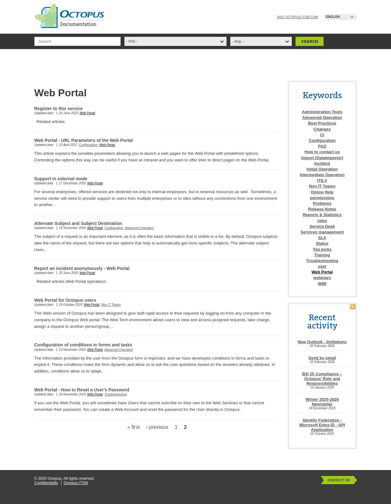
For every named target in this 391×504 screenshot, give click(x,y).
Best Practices (322, 123)
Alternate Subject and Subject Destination (78, 223)
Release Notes (322, 209)
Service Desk (322, 226)
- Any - (238, 41)
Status (322, 243)
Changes (322, 129)
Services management (322, 232)
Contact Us (339, 480)
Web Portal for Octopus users (65, 300)
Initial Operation (322, 169)
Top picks (322, 249)
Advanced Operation (139, 228)
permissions (322, 197)
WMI (322, 283)
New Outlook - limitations (322, 341)
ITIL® (322, 180)
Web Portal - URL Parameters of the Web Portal (83, 140)
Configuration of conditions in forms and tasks (83, 344)
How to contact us (322, 151)
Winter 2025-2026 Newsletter (322, 401)
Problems (322, 203)
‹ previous (157, 427)
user (322, 266)
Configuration (88, 145)
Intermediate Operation (322, 174)
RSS (353, 307)
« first (133, 427)
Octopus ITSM (76, 483)
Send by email (322, 358)
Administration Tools (322, 111)
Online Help (322, 192)
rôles (322, 220)
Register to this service (58, 108)
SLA (322, 237)
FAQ (322, 146)
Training (322, 255)
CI (322, 134)
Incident (322, 163)
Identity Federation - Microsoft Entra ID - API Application (322, 425)
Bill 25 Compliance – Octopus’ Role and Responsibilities (322, 379)
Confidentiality (46, 483)
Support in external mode (61, 178)
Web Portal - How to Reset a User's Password (81, 389)
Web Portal (87, 113)
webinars (322, 277)
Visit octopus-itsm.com (297, 17)
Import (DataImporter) (322, 157)
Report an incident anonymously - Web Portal (81, 268)
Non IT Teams (111, 304)
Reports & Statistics (322, 214)
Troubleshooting (115, 394)
